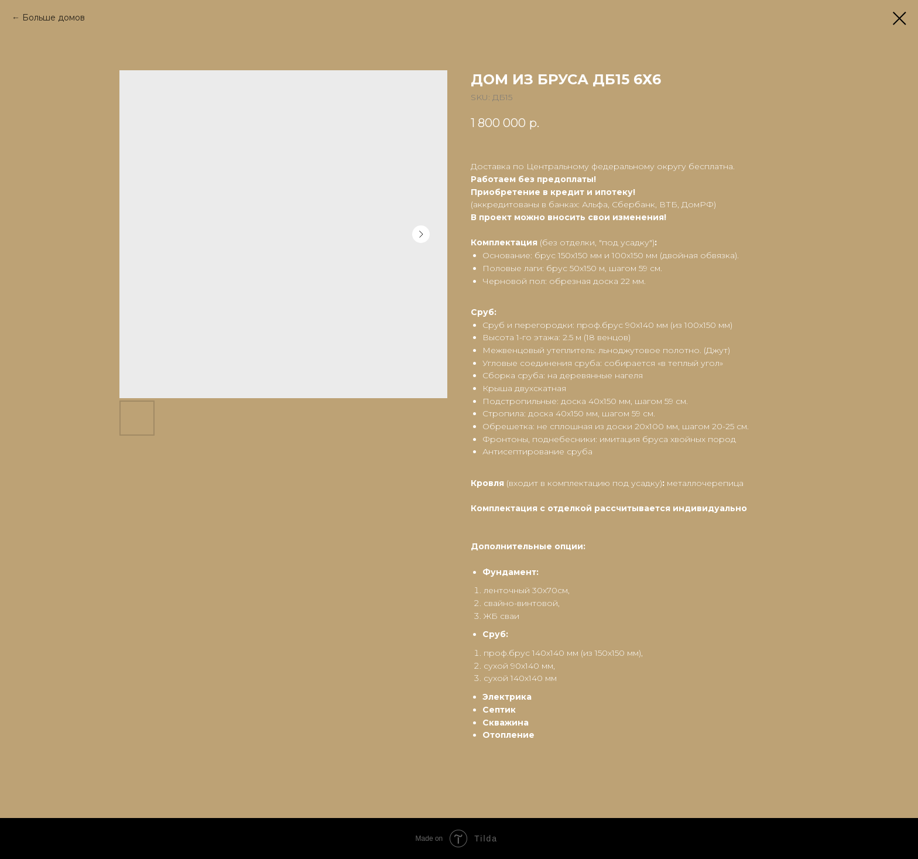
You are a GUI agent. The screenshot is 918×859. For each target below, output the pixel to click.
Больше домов (53, 17)
